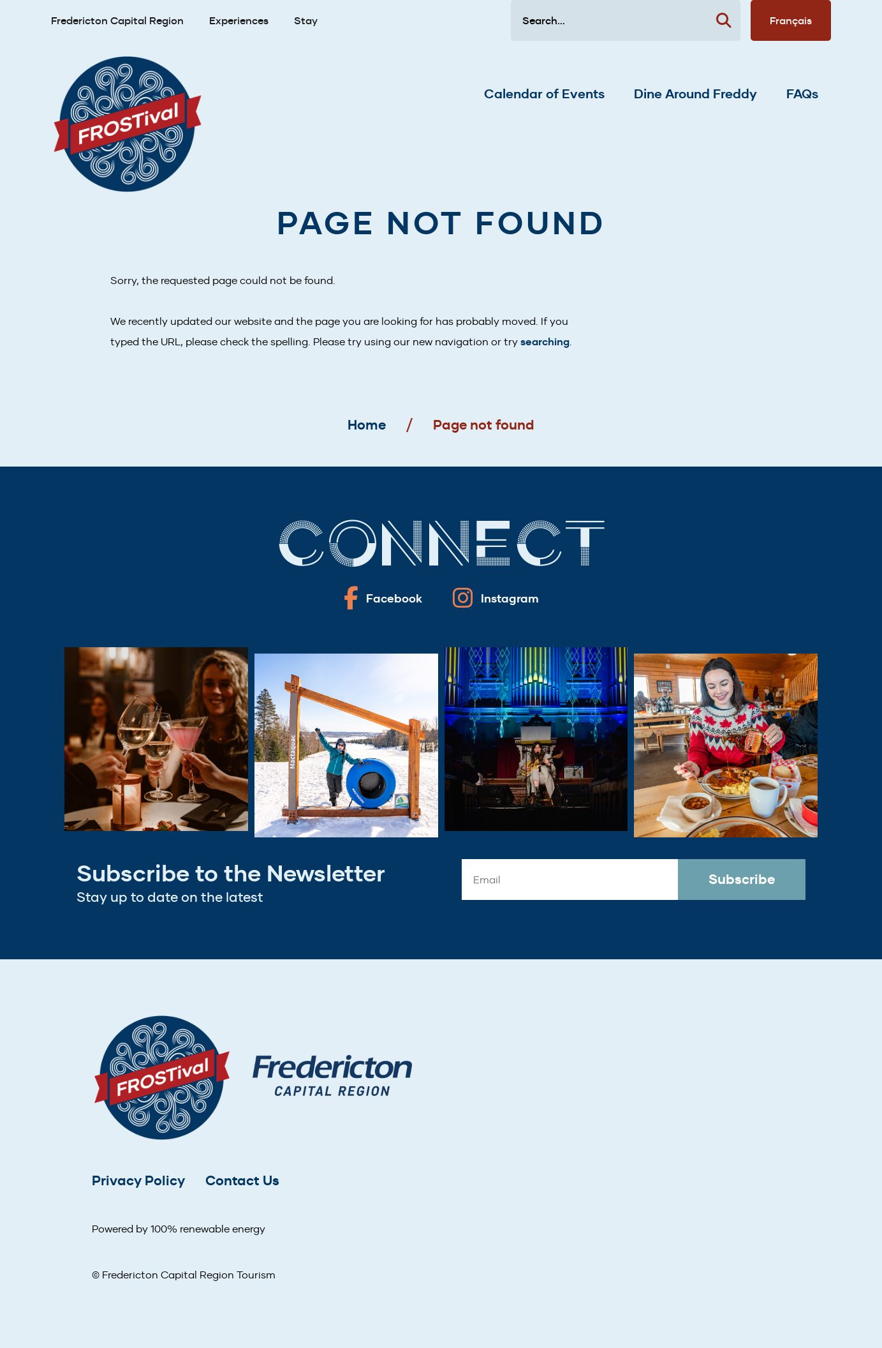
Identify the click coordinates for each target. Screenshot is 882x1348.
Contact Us (242, 1180)
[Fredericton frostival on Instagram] (496, 598)
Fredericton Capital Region (117, 20)
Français (791, 20)
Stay (306, 20)
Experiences (238, 20)
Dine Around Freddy (695, 94)
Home (367, 424)
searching (545, 341)
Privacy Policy (138, 1180)
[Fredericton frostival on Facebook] (383, 598)
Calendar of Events (544, 94)
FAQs (802, 94)
